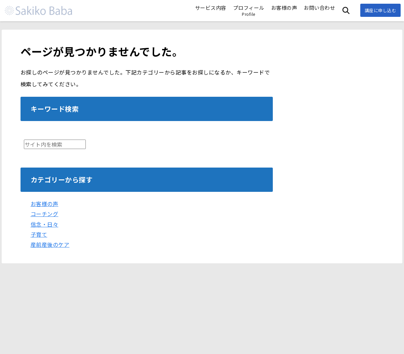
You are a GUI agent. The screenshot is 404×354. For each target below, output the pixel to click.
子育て (39, 234)
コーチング (45, 214)
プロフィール (248, 10)
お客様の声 (284, 7)
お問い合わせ (319, 7)
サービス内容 (210, 7)
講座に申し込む (381, 10)
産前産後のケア (50, 244)
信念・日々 (45, 224)
